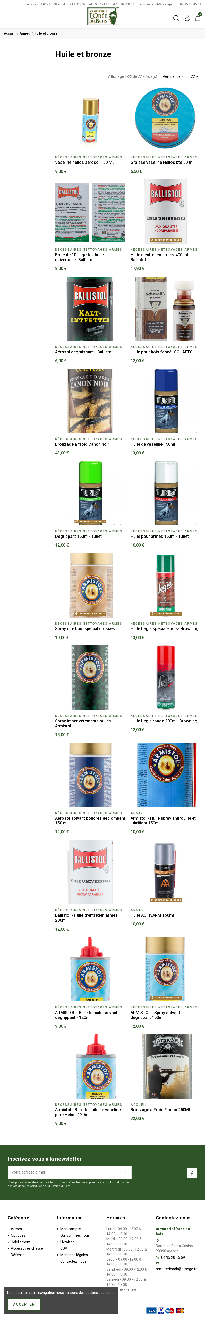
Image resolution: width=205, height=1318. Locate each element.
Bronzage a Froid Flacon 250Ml (160, 1109)
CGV (63, 1248)
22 (194, 76)
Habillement (20, 1242)
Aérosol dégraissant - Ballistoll (84, 352)
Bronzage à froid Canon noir (82, 444)
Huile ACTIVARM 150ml (152, 915)
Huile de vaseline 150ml (153, 444)
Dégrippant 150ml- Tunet (78, 536)
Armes (16, 1229)
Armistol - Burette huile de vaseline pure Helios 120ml (88, 1112)
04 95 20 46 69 (190, 4)
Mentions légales (74, 1255)
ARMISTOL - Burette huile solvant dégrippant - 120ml (86, 1015)
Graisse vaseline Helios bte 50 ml (162, 162)
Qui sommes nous (75, 1235)
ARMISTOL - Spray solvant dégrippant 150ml (155, 1015)
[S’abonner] (125, 1172)
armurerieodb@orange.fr (157, 4)
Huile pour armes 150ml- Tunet (160, 536)
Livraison (67, 1242)
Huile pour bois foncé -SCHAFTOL (163, 352)
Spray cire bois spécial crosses (85, 628)
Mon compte (70, 1229)
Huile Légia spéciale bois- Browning (165, 628)
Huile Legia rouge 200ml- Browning (164, 721)
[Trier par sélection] (173, 76)
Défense (18, 1255)
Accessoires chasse (27, 1248)
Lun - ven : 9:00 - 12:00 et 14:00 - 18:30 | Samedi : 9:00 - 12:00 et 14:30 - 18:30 (80, 4)
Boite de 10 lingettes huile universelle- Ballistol (79, 257)
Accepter (24, 1304)
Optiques (18, 1235)
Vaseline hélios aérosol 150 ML (85, 162)
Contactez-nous (73, 1261)
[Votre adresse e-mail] (64, 1172)
